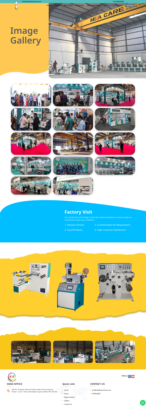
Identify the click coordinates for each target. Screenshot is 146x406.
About (58, 5)
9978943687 (96, 394)
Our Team (68, 5)
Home (49, 5)
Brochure (129, 5)
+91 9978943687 (118, 2)
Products (80, 5)
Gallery (106, 5)
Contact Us (117, 5)
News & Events (93, 5)
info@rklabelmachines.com (31, 2)
